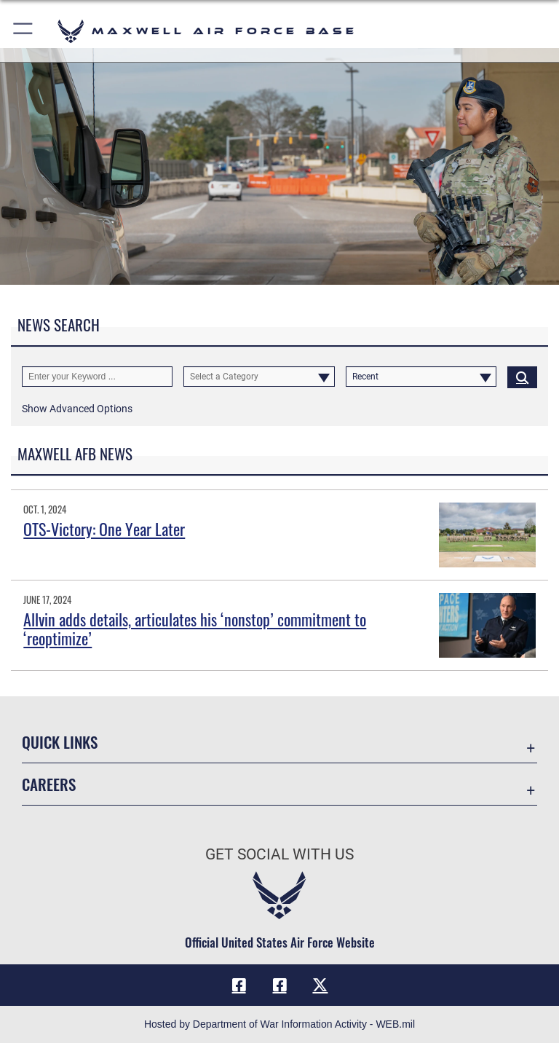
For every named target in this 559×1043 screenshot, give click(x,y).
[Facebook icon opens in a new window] (239, 985)
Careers (49, 784)
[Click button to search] (522, 376)
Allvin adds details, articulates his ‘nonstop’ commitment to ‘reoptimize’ (194, 628)
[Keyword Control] (97, 376)
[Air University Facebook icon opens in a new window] (279, 985)
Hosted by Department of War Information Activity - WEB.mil (279, 1024)
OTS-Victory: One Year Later (104, 528)
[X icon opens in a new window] (320, 985)
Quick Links (60, 742)
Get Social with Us (279, 854)
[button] (23, 31)
